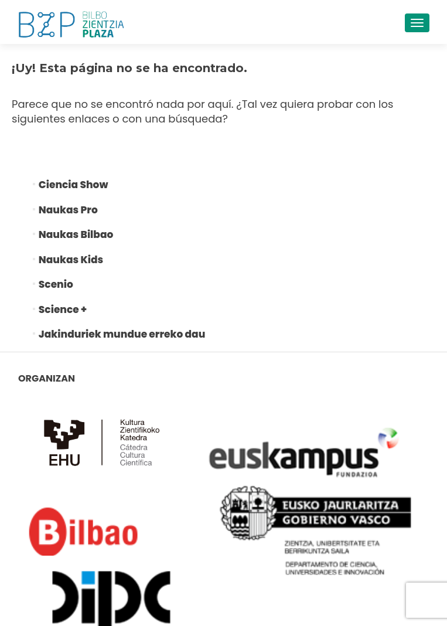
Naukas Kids (71, 260)
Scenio (56, 284)
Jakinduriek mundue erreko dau (122, 334)
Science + (63, 309)
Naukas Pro (68, 210)
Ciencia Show (73, 185)
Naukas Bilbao (76, 234)
